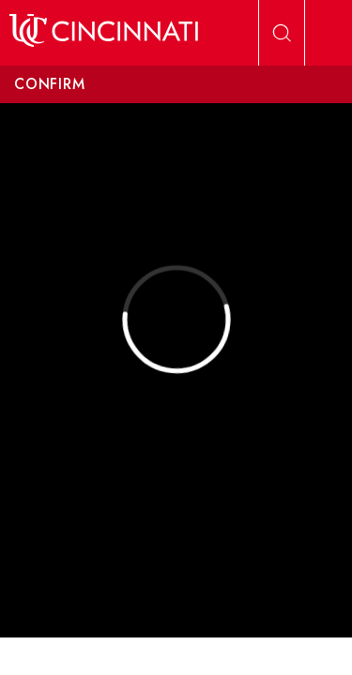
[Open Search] (281, 33)
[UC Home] (103, 33)
